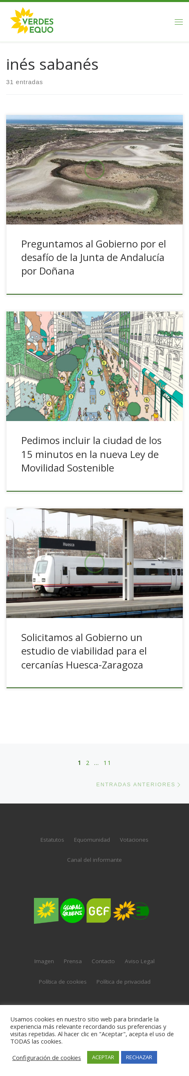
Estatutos (52, 832)
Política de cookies (63, 974)
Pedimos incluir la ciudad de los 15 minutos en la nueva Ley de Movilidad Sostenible (91, 454)
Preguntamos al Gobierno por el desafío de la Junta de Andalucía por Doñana (93, 257)
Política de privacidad (124, 974)
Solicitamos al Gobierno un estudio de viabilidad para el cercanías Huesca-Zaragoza (84, 651)
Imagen (44, 953)
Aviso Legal (140, 953)
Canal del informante (94, 852)
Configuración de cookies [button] (46, 1057)
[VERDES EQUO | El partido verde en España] (32, 20)
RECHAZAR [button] (139, 1057)
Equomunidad (92, 832)
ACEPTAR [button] (103, 1057)
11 (108, 755)
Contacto (103, 953)
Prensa (73, 953)
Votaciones (134, 832)
